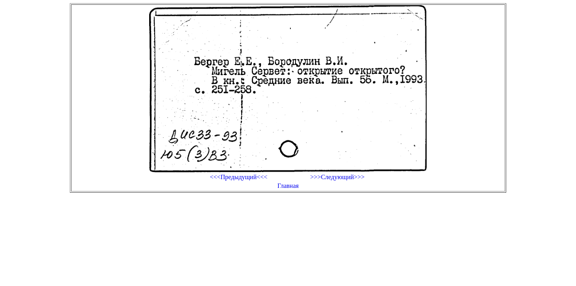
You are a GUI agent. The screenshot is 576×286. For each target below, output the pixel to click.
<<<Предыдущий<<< (238, 177)
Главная (288, 185)
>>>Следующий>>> (337, 177)
